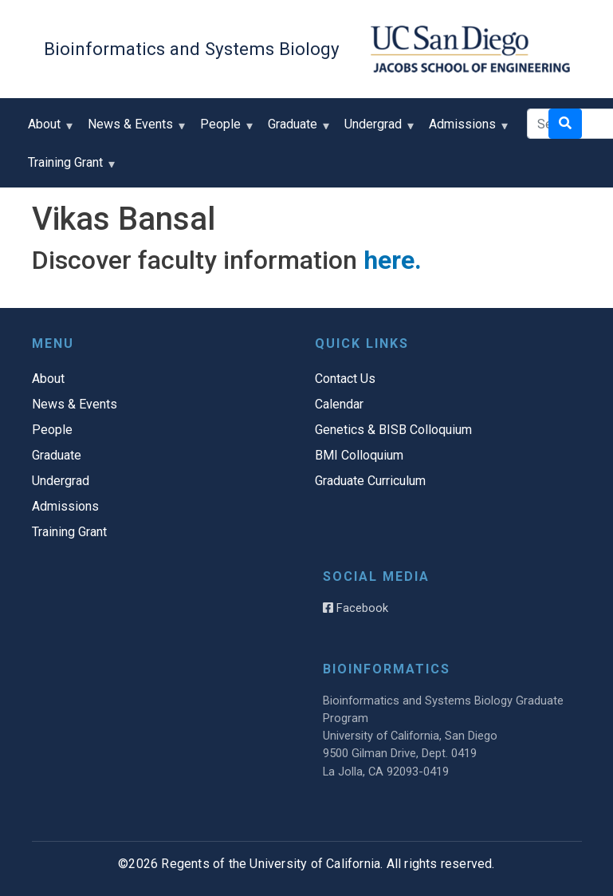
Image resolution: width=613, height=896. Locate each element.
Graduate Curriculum (370, 480)
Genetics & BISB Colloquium (393, 429)
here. (392, 260)
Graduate (296, 129)
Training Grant (69, 168)
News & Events (134, 129)
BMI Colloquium (359, 455)
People (224, 129)
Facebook (355, 608)
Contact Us (345, 378)
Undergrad (376, 129)
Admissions (466, 129)
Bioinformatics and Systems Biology (192, 48)
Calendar (339, 404)
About (48, 129)
